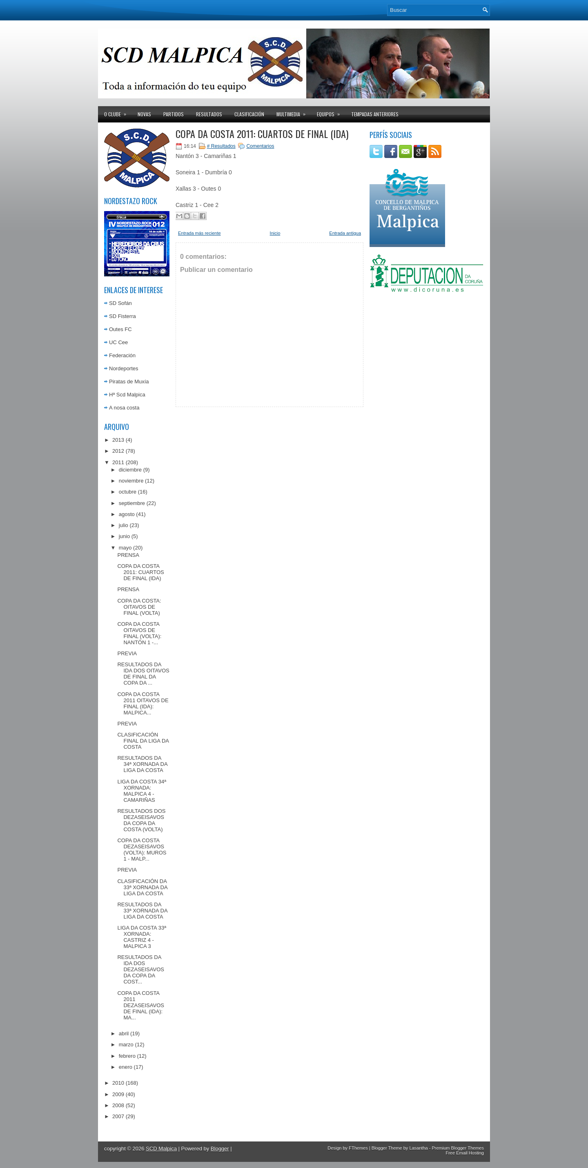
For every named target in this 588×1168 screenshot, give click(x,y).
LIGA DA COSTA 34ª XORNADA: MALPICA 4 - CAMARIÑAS (141, 791)
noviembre (131, 481)
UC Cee (118, 342)
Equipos (331, 112)
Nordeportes (123, 368)
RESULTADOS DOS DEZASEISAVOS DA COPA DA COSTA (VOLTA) (141, 820)
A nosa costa (124, 408)
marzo (126, 1044)
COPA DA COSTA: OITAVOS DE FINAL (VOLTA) (139, 607)
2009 (118, 1094)
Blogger (220, 1149)
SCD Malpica (161, 1149)
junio (124, 536)
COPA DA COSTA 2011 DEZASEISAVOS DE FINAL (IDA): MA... (140, 1005)
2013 (118, 440)
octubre (127, 492)
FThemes (358, 1148)
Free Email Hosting (464, 1152)
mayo (125, 548)
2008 (118, 1105)
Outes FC (120, 329)
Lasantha (418, 1148)
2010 (118, 1083)
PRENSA (128, 555)
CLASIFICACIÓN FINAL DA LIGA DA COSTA (143, 741)
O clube (117, 112)
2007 (118, 1116)
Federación (122, 355)
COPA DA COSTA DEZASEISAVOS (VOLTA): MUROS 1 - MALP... (141, 849)
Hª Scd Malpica (127, 395)
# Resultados (221, 146)
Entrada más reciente (199, 233)
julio (123, 525)
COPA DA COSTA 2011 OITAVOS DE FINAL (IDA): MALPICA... (142, 703)
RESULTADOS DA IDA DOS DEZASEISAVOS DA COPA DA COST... (140, 969)
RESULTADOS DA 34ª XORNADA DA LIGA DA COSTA (142, 764)
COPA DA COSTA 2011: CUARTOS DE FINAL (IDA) (140, 572)
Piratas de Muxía (129, 381)
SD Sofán (120, 303)
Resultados (209, 114)
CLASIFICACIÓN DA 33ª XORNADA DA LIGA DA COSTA (142, 887)
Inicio (275, 233)
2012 (118, 451)
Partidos (173, 114)
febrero (127, 1056)
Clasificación (249, 114)
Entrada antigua (345, 233)
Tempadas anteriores (375, 114)
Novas (144, 114)
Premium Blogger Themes (458, 1148)
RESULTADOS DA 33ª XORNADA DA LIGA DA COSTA (142, 910)
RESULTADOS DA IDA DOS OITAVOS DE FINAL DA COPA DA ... (143, 673)
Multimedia (293, 112)
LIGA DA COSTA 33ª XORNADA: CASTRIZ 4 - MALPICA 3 (141, 937)
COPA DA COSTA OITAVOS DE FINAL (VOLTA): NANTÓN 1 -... (139, 633)
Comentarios (260, 146)
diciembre (130, 470)
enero (125, 1067)
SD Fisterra (122, 316)
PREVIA (127, 653)
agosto (127, 514)
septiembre (132, 503)
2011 (118, 462)
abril (124, 1033)
